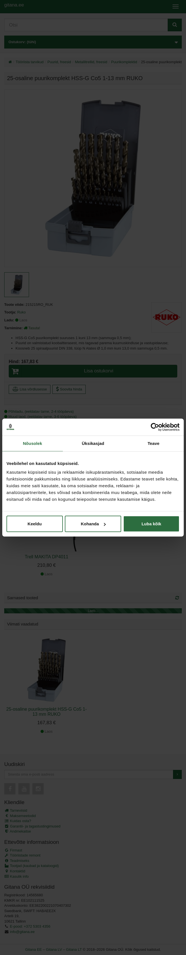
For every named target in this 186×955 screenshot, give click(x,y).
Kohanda (93, 523)
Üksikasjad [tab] (93, 443)
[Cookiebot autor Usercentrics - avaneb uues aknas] (155, 427)
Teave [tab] (154, 443)
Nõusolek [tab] (32, 443)
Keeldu (35, 523)
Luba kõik (151, 523)
